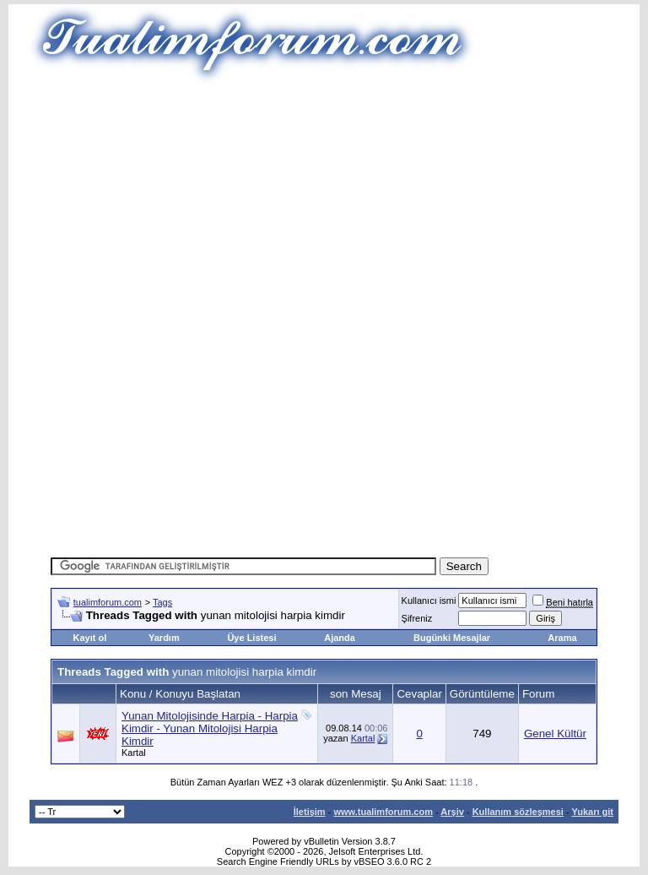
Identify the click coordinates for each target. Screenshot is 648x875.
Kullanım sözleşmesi (518, 812)
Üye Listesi (251, 638)
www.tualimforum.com (383, 812)
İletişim (310, 812)
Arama (562, 638)
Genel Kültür (555, 733)
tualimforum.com (107, 602)
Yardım (164, 638)
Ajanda (339, 638)
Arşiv (452, 812)
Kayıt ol (89, 638)
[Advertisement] (349, 202)
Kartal (134, 752)
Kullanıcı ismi (429, 600)
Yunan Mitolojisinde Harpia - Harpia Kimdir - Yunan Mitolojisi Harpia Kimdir (210, 728)
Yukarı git (592, 812)
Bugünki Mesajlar (451, 638)
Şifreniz (417, 618)
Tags (162, 602)
